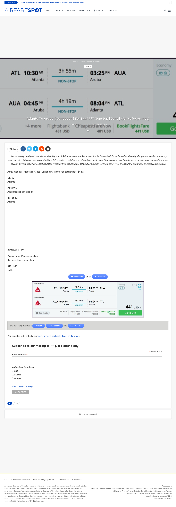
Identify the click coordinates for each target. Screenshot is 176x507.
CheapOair (139, 488)
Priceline (100, 488)
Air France (123, 491)
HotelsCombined (157, 494)
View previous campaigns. (23, 386)
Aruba (16, 403)
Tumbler (75, 335)
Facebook (55, 335)
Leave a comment (88, 414)
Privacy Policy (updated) (43, 479)
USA (48, 10)
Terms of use (63, 479)
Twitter (66, 335)
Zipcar (169, 499)
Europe (71, 10)
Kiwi (155, 488)
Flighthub (107, 488)
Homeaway (163, 496)
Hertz (164, 499)
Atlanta (88, 67)
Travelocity (167, 494)
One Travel (161, 488)
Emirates (137, 491)
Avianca (131, 491)
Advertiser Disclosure (20, 479)
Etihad (143, 491)
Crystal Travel (148, 488)
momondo (115, 488)
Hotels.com (146, 494)
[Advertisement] (88, 36)
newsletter (43, 335)
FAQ (6, 479)
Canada (58, 10)
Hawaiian (149, 491)
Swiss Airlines (167, 491)
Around (113, 10)
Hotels (84, 10)
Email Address (20, 354)
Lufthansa (157, 491)
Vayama (169, 488)
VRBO (169, 496)
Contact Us (77, 479)
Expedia (122, 488)
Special (99, 10)
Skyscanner (130, 488)
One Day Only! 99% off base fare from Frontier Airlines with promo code (52, 2)
